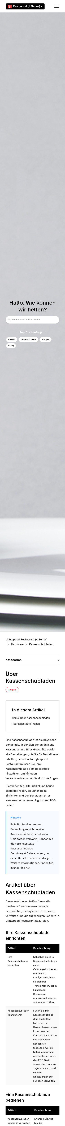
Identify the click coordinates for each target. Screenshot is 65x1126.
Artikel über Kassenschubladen (31, 718)
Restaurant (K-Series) (25, 6)
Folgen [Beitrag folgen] (12, 690)
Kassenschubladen (41, 644)
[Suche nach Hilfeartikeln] (32, 320)
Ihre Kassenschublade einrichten (18, 961)
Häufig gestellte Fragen (26, 724)
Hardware (17, 644)
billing (11, 346)
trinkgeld (45, 339)
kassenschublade (28, 339)
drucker (11, 339)
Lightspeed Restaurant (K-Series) (26, 639)
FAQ (27, 867)
